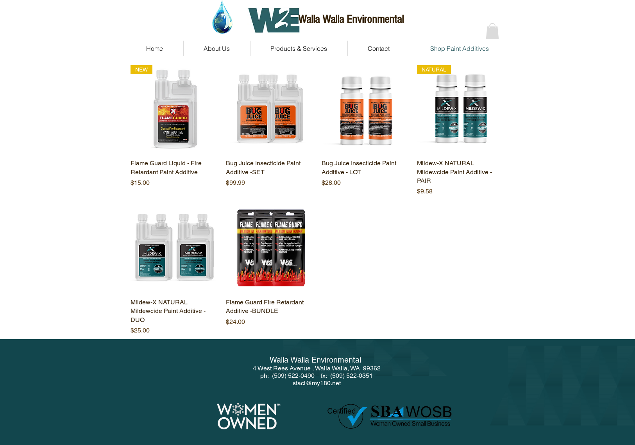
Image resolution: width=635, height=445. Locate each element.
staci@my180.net (317, 383)
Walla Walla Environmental (351, 19)
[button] (492, 31)
